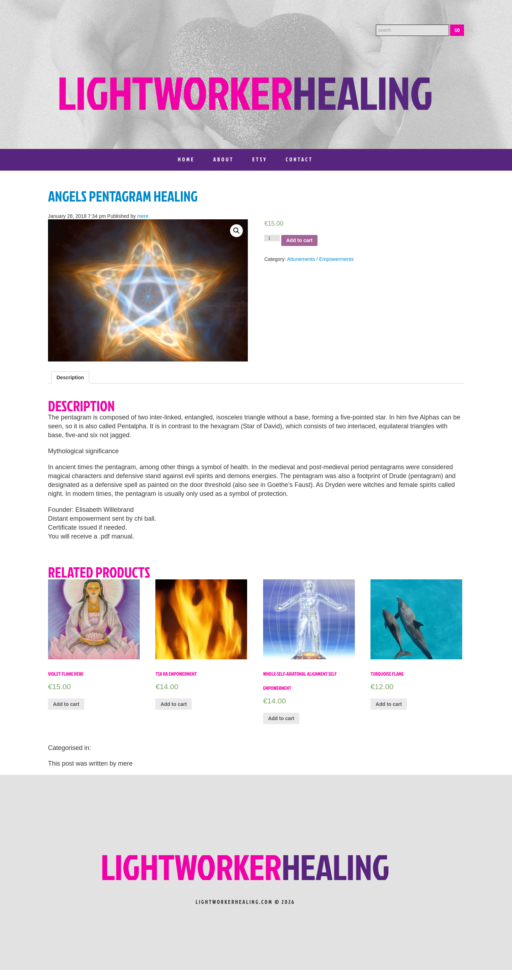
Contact (299, 159)
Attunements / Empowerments (320, 259)
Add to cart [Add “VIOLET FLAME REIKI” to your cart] (66, 704)
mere (143, 216)
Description (70, 377)
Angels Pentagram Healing (123, 196)
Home (186, 159)
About (223, 159)
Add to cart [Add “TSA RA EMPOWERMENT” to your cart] (173, 704)
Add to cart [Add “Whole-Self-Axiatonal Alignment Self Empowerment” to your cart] (281, 718)
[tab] (70, 377)
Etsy (259, 159)
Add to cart (299, 240)
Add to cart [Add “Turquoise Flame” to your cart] (388, 704)
